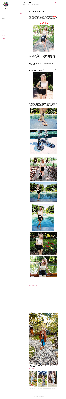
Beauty (3, 30)
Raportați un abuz (5, 22)
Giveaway (3, 38)
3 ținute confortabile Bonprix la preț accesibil (42, 388)
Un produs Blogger (39, 394)
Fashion (21, 13)
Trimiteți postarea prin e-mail (35, 285)
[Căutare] (56, 3)
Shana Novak (42, 396)
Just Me (6, 8)
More (2, 34)
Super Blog (4, 35)
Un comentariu (34, 389)
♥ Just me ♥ (27, 3)
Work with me (4, 39)
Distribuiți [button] (30, 285)
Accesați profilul (6, 9)
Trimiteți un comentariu (35, 368)
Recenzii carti (4, 31)
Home (3, 27)
